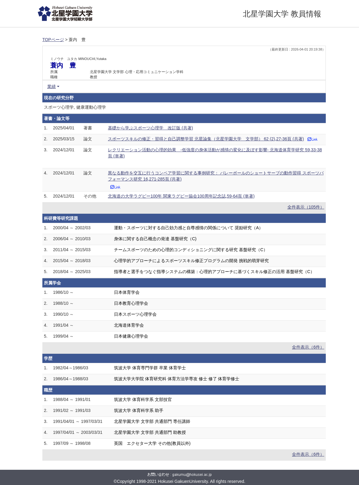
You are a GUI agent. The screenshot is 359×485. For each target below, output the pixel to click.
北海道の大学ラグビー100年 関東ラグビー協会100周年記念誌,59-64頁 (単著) (181, 196)
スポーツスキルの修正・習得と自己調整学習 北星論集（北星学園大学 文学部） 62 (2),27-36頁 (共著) (206, 138)
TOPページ (53, 39)
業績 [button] (51, 86)
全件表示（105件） (305, 207)
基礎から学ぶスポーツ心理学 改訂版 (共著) (150, 127)
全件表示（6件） (308, 347)
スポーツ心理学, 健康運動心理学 (75, 107)
